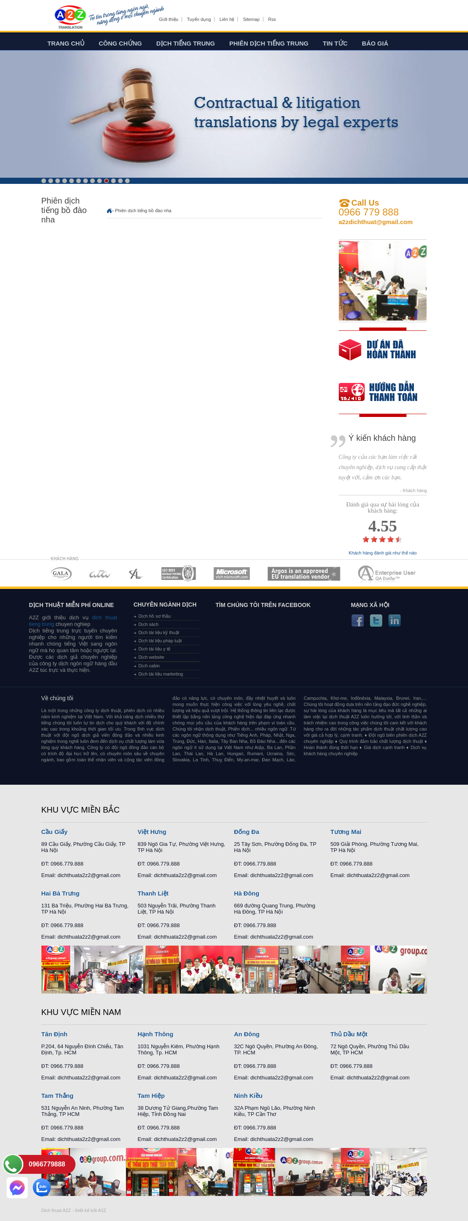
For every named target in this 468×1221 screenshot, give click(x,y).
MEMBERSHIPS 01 (61, 573)
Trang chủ (66, 43)
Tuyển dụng (199, 19)
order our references (385, 392)
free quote (377, 355)
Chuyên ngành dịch (165, 604)
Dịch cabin (149, 665)
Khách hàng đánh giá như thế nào (383, 553)
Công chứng (120, 43)
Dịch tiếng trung (185, 43)
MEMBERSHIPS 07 (388, 573)
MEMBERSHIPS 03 (136, 573)
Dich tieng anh (69, 17)
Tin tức (335, 43)
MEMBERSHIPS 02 (100, 573)
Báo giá (375, 43)
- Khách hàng (413, 490)
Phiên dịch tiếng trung (268, 43)
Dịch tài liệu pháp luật (160, 640)
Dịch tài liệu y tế (155, 648)
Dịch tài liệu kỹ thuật (159, 632)
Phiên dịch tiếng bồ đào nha (143, 210)
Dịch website (151, 657)
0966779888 (47, 1164)
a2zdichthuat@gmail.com (376, 222)
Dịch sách (149, 624)
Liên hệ (226, 19)
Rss (272, 19)
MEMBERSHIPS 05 (232, 573)
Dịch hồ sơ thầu (155, 616)
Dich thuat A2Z (56, 1210)
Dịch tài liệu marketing (161, 673)
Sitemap (251, 19)
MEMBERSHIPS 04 (178, 573)
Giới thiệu (168, 19)
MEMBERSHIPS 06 (304, 573)
